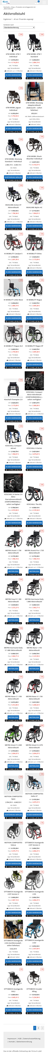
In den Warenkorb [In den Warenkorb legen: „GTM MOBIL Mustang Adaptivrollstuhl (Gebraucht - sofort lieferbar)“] (34, 128)
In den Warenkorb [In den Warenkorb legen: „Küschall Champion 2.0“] (13, 418)
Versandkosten (15, 68)
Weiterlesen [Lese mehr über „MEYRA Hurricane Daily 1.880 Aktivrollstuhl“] (34, 620)
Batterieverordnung (24, 1041)
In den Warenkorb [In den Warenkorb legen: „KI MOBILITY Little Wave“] (13, 318)
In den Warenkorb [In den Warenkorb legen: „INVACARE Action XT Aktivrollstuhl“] (13, 226)
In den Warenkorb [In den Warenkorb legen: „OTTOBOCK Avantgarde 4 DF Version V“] (13, 913)
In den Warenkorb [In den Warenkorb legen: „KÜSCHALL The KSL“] (34, 523)
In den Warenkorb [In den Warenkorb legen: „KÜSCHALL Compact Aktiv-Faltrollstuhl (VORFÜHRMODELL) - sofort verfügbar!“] (34, 418)
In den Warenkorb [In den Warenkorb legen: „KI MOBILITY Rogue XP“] (34, 364)
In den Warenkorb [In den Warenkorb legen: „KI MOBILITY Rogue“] (34, 318)
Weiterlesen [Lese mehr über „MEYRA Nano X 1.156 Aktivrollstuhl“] (34, 717)
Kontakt (12, 1041)
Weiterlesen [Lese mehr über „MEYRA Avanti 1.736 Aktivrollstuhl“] (13, 571)
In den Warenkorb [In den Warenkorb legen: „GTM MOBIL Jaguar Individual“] (13, 128)
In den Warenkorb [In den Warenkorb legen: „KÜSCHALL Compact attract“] (13, 467)
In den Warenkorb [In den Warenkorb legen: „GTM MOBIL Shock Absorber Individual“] (34, 177)
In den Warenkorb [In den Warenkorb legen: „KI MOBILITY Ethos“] (34, 272)
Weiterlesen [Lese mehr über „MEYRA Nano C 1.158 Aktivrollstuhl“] (13, 717)
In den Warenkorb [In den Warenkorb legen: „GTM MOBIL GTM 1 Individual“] (13, 75)
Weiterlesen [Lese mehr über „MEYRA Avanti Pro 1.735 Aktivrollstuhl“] (34, 571)
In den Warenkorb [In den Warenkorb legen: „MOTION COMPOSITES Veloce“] (13, 863)
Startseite (6, 7)
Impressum (11, 1038)
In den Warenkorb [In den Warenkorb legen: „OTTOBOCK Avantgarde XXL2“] (13, 1010)
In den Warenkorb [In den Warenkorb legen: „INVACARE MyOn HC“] (34, 226)
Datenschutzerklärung (31, 1038)
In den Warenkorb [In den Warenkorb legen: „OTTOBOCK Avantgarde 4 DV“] (34, 961)
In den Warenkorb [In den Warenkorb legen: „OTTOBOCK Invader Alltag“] (34, 1010)
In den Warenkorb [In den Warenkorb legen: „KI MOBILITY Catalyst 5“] (13, 272)
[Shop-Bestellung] (19, 27)
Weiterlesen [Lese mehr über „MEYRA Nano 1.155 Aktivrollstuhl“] (34, 669)
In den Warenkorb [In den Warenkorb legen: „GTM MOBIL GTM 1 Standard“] (34, 75)
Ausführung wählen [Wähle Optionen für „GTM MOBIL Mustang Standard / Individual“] (13, 177)
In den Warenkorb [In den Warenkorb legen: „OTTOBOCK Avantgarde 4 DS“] (34, 913)
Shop (12, 7)
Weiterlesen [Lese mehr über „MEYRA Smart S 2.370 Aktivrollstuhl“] (34, 766)
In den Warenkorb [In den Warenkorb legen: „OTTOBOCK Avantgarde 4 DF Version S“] (34, 863)
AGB (19, 1038)
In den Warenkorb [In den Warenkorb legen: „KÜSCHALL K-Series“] (34, 467)
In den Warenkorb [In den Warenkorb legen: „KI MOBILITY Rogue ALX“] (13, 364)
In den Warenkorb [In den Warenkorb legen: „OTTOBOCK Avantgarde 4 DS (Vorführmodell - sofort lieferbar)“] (13, 961)
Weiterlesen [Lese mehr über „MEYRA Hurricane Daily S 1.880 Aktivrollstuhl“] (13, 669)
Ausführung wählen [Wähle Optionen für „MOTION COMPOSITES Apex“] (13, 815)
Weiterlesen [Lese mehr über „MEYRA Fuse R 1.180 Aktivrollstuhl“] (13, 620)
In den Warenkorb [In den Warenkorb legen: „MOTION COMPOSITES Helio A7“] (34, 815)
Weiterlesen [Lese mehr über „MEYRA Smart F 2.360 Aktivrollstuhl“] (13, 766)
